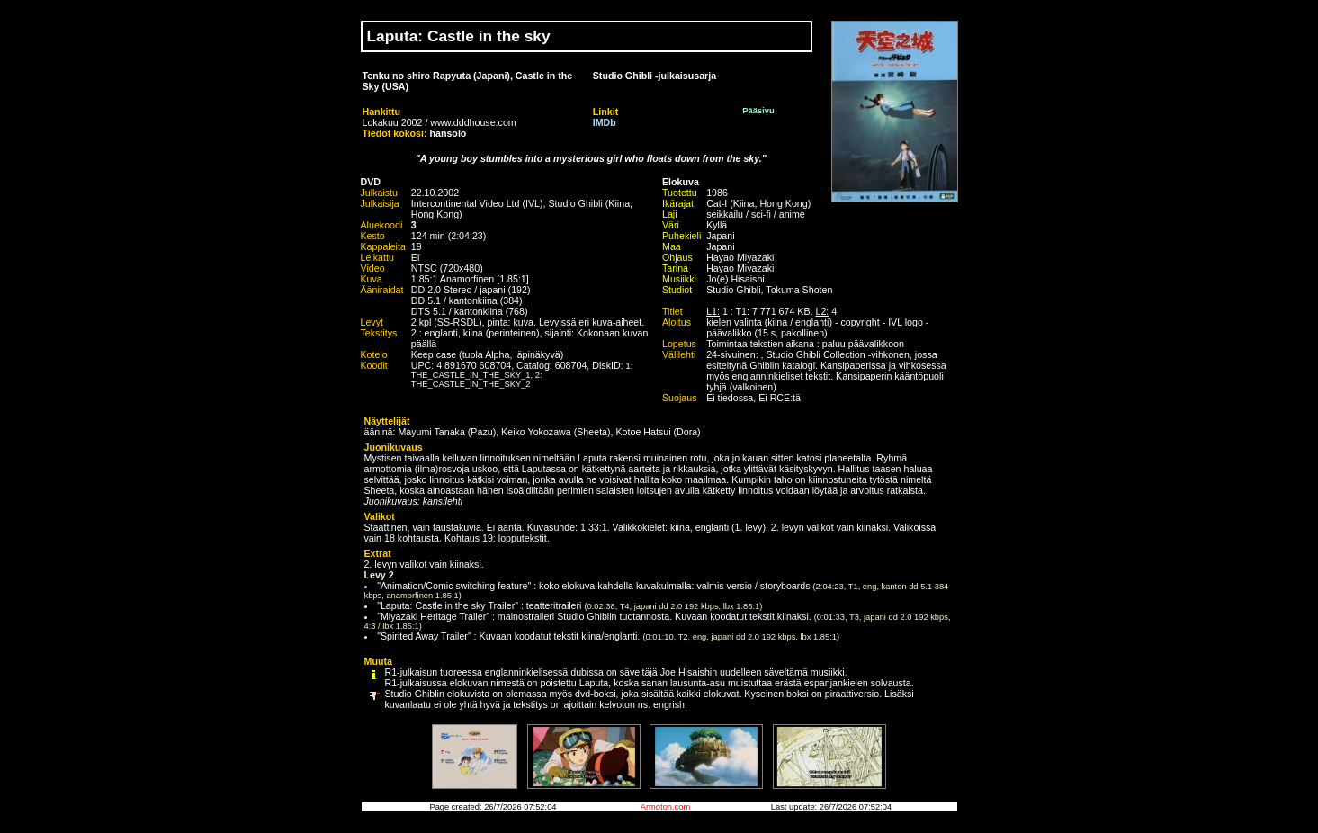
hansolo (448, 133)
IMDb (604, 122)
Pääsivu (758, 110)
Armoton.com (665, 806)
